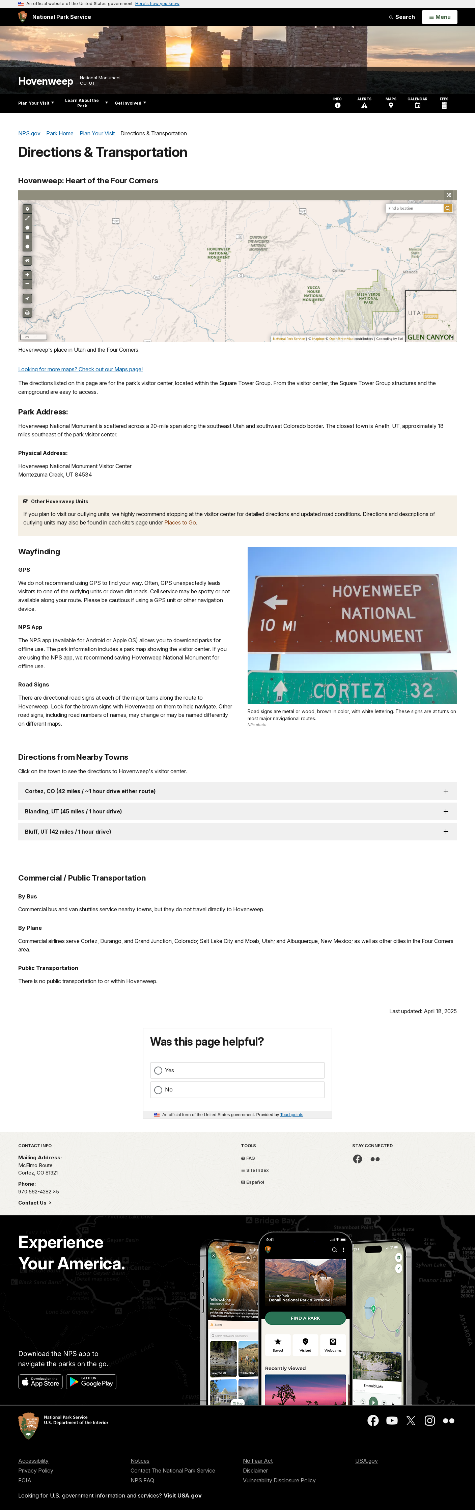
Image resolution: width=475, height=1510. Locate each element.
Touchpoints (291, 1114)
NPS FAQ (142, 1480)
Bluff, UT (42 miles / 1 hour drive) (68, 831)
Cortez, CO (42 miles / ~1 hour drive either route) (90, 791)
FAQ (248, 1158)
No (169, 1089)
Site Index (255, 1170)
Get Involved (130, 103)
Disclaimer (255, 1470)
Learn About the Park (86, 103)
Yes (169, 1070)
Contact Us (33, 1202)
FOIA (24, 1480)
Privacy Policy (35, 1470)
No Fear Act (258, 1460)
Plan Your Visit (36, 103)
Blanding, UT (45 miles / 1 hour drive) (73, 811)
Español (252, 1182)
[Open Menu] (439, 17)
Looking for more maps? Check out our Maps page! (80, 369)
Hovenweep (45, 81)
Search (402, 17)
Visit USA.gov (183, 1495)
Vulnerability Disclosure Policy (279, 1480)
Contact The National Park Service (173, 1470)
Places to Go (180, 522)
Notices (140, 1460)
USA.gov (366, 1460)
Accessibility (33, 1460)
